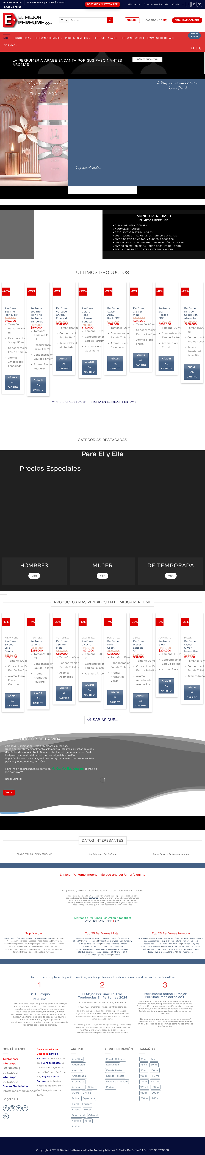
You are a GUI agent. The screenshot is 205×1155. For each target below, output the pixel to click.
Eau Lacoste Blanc (152, 941)
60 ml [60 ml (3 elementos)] (143, 1059)
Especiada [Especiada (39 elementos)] (88, 1098)
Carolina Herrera (24, 938)
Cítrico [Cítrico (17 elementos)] (87, 1092)
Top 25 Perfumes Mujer (102, 933)
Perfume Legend (36, 643)
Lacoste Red (148, 944)
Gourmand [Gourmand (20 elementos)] (78, 1115)
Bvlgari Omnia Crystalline (110, 941)
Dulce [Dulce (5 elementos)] (75, 1098)
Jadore (107, 955)
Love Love (107, 946)
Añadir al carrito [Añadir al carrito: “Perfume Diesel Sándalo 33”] (140, 701)
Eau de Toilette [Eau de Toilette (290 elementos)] (115, 1076)
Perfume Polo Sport (113, 644)
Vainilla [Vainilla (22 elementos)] (76, 1120)
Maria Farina (161, 944)
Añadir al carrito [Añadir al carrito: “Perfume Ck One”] (89, 690)
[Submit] (110, 20)
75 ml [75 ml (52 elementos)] (143, 1064)
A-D (89, 920)
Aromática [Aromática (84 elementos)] (78, 1087)
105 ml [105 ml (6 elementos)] (144, 1076)
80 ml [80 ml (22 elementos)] (154, 1064)
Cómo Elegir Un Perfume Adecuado (171, 854)
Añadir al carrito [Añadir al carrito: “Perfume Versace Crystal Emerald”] (64, 364)
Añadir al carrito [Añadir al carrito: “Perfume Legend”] (38, 698)
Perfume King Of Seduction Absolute (191, 313)
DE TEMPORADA (170, 565)
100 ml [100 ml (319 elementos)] (155, 1070)
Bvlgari (48, 938)
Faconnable (188, 952)
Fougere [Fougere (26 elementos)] (87, 1104)
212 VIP (172, 952)
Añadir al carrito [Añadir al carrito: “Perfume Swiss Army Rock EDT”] (115, 364)
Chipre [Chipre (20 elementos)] (92, 1087)
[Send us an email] (25, 1108)
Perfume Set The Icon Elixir (11, 311)
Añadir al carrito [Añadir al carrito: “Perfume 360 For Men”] (64, 693)
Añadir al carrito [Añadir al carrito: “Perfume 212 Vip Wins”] (140, 360)
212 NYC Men (149, 949)
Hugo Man (194, 949)
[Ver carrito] (156, 20)
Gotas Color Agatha (94, 955)
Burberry (127, 941)
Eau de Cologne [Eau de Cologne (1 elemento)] (115, 1059)
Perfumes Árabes (106, 38)
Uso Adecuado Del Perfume (102, 854)
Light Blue (161, 949)
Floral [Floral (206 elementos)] (75, 1104)
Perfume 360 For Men (62, 644)
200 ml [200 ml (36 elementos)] (156, 1092)
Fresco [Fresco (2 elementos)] (76, 1109)
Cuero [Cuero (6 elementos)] (75, 1092)
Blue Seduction (170, 946)
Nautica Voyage (188, 938)
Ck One (199, 938)
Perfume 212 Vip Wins (139, 311)
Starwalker (143, 938)
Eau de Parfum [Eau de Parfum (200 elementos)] (115, 1070)
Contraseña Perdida (156, 4)
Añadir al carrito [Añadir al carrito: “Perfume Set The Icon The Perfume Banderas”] (38, 385)
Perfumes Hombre (48, 38)
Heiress (96, 944)
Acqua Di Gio (175, 944)
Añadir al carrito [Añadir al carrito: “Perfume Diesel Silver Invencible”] (192, 693)
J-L (102, 920)
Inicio (6, 38)
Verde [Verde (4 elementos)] (88, 1120)
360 (125, 952)
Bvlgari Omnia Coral (120, 938)
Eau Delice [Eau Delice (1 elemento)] (112, 1064)
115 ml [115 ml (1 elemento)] (155, 1076)
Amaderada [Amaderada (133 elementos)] (79, 1076)
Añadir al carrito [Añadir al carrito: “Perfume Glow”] (166, 686)
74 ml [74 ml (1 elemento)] (154, 1059)
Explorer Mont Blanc (171, 941)
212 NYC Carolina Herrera (89, 952)
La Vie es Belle (84, 944)
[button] (132, 20)
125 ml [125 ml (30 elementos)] (144, 1087)
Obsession (118, 946)
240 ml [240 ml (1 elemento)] (156, 1098)
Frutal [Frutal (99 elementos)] (87, 1109)
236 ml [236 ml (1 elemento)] (144, 1098)
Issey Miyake (156, 938)
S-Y (117, 920)
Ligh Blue (105, 938)
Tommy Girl (96, 946)
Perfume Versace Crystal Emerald (62, 313)
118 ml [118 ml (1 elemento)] (144, 1081)
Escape (106, 952)
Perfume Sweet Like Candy (10, 646)
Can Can (116, 955)
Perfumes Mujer (77, 38)
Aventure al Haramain (151, 946)
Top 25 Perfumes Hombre (171, 933)
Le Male (194, 941)
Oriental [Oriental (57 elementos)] (93, 1115)
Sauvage (186, 944)
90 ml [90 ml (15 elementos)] (143, 1070)
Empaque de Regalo (160, 38)
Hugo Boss (39, 938)
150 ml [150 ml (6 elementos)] (155, 1087)
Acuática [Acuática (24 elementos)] (77, 1059)
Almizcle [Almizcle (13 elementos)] (77, 1070)
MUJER (102, 565)
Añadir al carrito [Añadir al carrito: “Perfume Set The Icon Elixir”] (12, 382)
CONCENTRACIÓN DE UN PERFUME (34, 854)
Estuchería (23, 38)
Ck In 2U (77, 941)
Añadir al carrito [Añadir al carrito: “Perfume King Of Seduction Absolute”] (192, 372)
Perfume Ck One (87, 643)
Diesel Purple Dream (119, 949)
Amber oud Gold (171, 938)
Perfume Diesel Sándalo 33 (139, 646)
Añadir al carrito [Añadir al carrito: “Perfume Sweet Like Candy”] (12, 701)
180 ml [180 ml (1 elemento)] (144, 1092)
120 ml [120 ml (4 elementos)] (155, 1081)
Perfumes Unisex (132, 38)
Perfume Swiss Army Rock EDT (113, 313)
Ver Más (11, 45)
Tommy (186, 941)
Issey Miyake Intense (158, 952)
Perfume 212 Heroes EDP (164, 313)
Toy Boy (195, 944)
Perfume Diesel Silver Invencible (191, 646)
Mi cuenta (134, 4)
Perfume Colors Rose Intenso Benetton (88, 315)
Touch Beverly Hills (84, 949)
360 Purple (116, 952)
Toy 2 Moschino (89, 941)
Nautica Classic (193, 946)
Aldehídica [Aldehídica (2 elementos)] (78, 1064)
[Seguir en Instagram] (193, 4)
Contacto (177, 4)
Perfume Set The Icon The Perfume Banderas (37, 315)
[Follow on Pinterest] (6, 1116)
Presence (105, 944)
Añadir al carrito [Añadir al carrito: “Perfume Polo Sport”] (115, 697)
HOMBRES (34, 565)
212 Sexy (85, 946)
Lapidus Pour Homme (178, 949)
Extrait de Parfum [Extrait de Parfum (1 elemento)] (117, 1081)
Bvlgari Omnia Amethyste (87, 938)
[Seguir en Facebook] (188, 4)
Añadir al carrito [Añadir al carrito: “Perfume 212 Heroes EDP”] (166, 364)
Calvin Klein (9, 938)
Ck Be (181, 946)
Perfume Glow (164, 643)
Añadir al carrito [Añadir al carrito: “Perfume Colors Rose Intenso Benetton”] (89, 367)
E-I (96, 920)
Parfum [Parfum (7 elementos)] (110, 1087)
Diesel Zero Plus (102, 949)
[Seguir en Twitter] (199, 4)
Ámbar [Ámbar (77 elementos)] (76, 1126)
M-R (110, 920)
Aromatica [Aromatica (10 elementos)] (78, 1081)
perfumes (93, 898)
